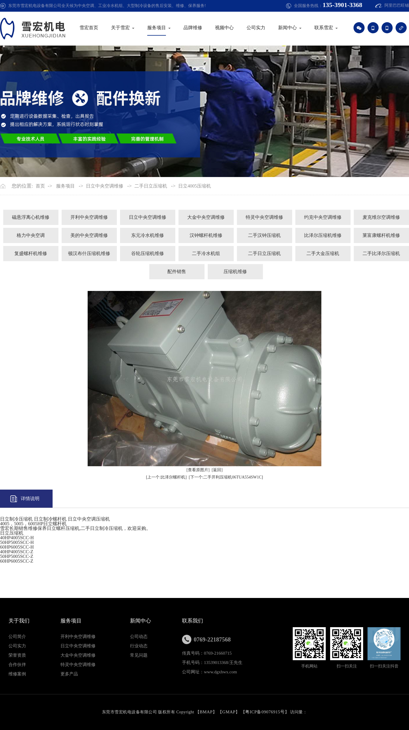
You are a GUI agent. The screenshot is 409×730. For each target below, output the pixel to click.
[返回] (217, 470)
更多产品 (69, 674)
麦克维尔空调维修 (381, 217)
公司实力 (256, 27)
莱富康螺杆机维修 (381, 235)
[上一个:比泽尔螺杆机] (166, 477)
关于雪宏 (120, 27)
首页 (40, 186)
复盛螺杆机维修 (30, 253)
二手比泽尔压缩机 (381, 253)
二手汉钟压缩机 (264, 235)
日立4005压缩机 (194, 186)
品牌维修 (192, 27)
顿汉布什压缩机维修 (89, 253)
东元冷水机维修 (147, 235)
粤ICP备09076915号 (265, 712)
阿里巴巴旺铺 (396, 5)
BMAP (206, 712)
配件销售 (176, 271)
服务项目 (156, 27)
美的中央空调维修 (89, 235)
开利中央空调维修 (89, 217)
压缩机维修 (235, 271)
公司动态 (139, 636)
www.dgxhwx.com (220, 672)
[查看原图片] (197, 470)
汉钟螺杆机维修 (206, 235)
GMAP (228, 712)
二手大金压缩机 (322, 253)
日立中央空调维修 (104, 186)
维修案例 (17, 674)
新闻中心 (287, 27)
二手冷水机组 (206, 253)
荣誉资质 (17, 655)
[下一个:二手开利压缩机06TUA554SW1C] (226, 477)
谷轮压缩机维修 (147, 253)
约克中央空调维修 (323, 217)
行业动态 (139, 646)
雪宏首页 (88, 27)
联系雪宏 (323, 27)
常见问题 (139, 655)
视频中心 (224, 27)
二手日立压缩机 (150, 186)
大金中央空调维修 (206, 217)
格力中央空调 (31, 235)
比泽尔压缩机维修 (323, 235)
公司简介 (17, 636)
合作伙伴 (17, 664)
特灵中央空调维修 (264, 217)
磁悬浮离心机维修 (30, 217)
